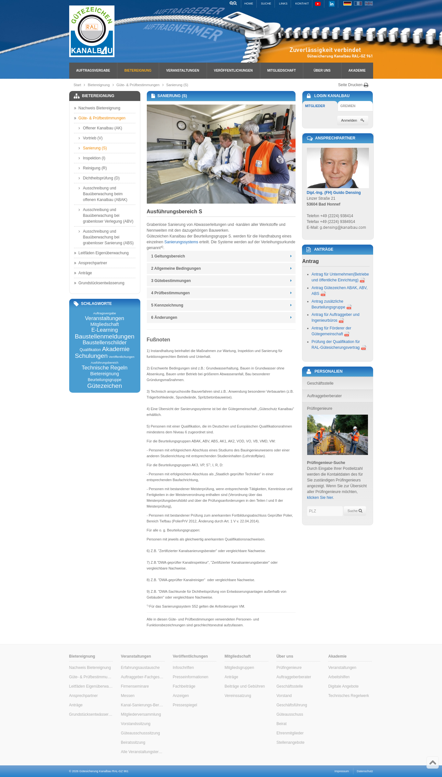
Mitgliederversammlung (141, 714)
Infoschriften (183, 667)
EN (369, 3)
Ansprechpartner (90, 263)
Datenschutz (365, 771)
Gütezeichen (104, 386)
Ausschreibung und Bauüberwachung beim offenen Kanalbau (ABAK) (103, 193)
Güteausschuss (289, 714)
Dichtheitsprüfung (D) (99, 178)
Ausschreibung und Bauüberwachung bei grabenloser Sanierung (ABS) (106, 236)
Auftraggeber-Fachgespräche (143, 677)
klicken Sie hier (320, 497)
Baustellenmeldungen (105, 336)
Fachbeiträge (184, 686)
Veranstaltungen (182, 70)
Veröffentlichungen (233, 70)
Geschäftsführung (291, 705)
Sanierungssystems (181, 242)
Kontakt (302, 3)
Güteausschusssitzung (140, 733)
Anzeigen (181, 695)
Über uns (322, 70)
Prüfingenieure (289, 667)
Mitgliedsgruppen (239, 667)
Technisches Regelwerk (348, 695)
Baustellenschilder (104, 343)
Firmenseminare (135, 686)
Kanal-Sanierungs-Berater (143, 705)
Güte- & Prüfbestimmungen (137, 85)
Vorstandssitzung (135, 724)
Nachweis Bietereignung (97, 108)
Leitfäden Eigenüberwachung (101, 253)
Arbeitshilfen (339, 677)
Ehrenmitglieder (290, 733)
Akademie (357, 70)
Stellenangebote (290, 742)
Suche (266, 3)
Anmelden (352, 120)
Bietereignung (137, 70)
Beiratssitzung (133, 742)
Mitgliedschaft (281, 70)
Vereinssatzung (238, 695)
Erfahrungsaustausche (140, 667)
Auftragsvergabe (93, 70)
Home (248, 3)
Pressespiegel (185, 705)
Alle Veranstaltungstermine (143, 752)
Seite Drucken (353, 85)
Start (77, 85)
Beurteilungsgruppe (104, 380)
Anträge (83, 273)
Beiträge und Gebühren (245, 686)
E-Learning (104, 330)
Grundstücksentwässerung (99, 283)
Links (283, 3)
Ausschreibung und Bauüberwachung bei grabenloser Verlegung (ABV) (106, 215)
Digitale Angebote (343, 686)
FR (358, 3)
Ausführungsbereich (104, 362)
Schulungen (91, 356)
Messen (128, 695)
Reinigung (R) (93, 168)
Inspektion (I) (92, 158)
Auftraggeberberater (293, 677)
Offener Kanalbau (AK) (100, 128)
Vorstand (284, 695)
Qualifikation (90, 350)
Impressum (342, 771)
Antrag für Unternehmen (332, 274)
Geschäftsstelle (289, 686)
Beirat (281, 724)
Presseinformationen (190, 677)
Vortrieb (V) (91, 138)
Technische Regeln (105, 368)
